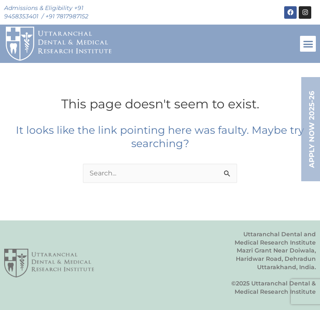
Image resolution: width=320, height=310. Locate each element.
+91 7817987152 (66, 16)
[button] (308, 44)
